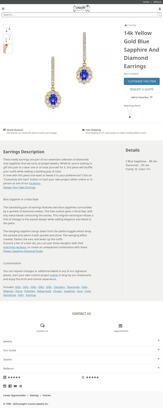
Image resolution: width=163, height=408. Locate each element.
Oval (80, 291)
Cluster (57, 291)
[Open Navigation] (3, 8)
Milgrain (8, 291)
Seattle (81, 359)
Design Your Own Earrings (19, 187)
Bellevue (81, 368)
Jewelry (81, 341)
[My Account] (159, 8)
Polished (29, 291)
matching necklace (14, 247)
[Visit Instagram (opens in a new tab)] (5, 386)
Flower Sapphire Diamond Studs (23, 251)
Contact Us (81, 313)
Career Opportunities (14, 395)
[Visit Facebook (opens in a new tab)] (11, 386)
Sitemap (34, 395)
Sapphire (69, 291)
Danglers (59, 287)
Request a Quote (141, 89)
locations (34, 183)
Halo (84, 287)
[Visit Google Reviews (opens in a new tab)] (42, 377)
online (54, 275)
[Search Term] (81, 14)
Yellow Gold (44, 291)
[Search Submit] (158, 14)
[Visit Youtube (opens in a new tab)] (16, 386)
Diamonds (73, 287)
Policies (47, 395)
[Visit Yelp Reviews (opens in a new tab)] (121, 377)
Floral (19, 291)
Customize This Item (142, 81)
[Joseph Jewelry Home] (126, 25)
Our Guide (81, 350)
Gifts (18, 287)
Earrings (31, 295)
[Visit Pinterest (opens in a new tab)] (21, 386)
